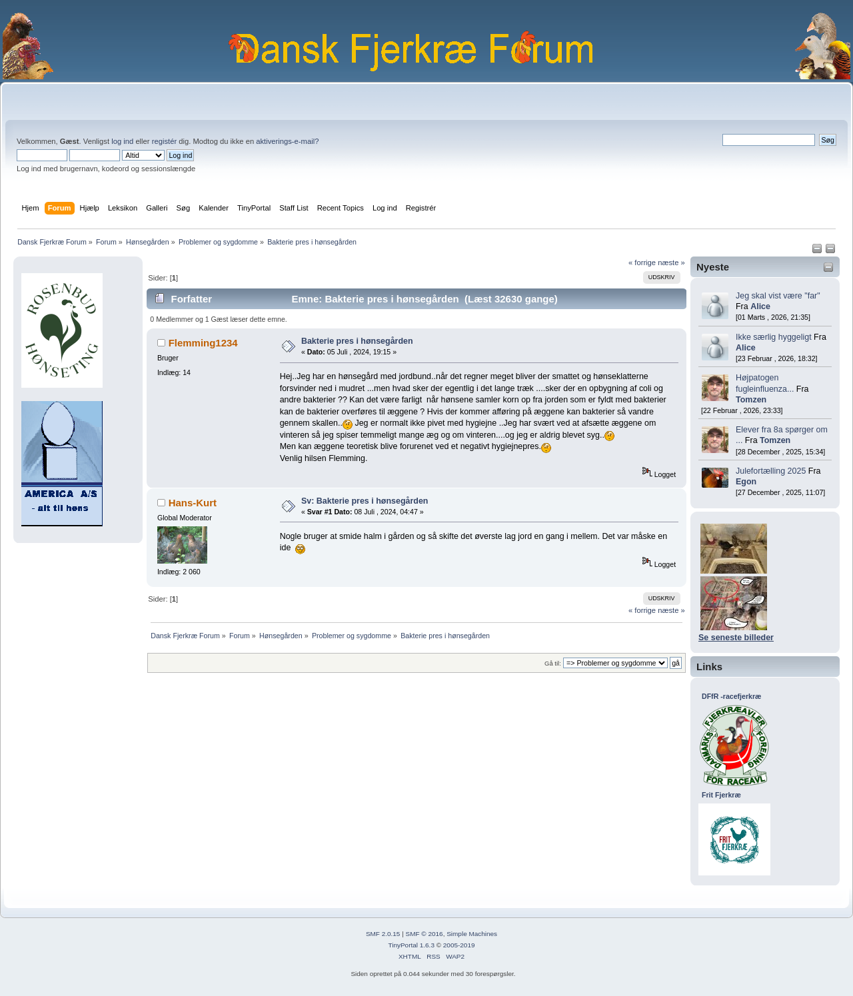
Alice (760, 306)
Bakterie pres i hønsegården (357, 341)
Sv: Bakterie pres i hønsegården (364, 501)
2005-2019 (459, 945)
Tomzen (751, 399)
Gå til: (552, 663)
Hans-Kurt (193, 502)
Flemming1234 (203, 342)
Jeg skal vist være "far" (778, 295)
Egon (746, 481)
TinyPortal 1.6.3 (411, 945)
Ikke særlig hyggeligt (774, 337)
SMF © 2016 (424, 933)
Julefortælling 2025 (771, 471)
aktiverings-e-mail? (287, 141)
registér (164, 141)
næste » (671, 262)
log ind (122, 141)
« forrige (642, 262)
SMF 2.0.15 (383, 933)
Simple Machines (471, 933)
